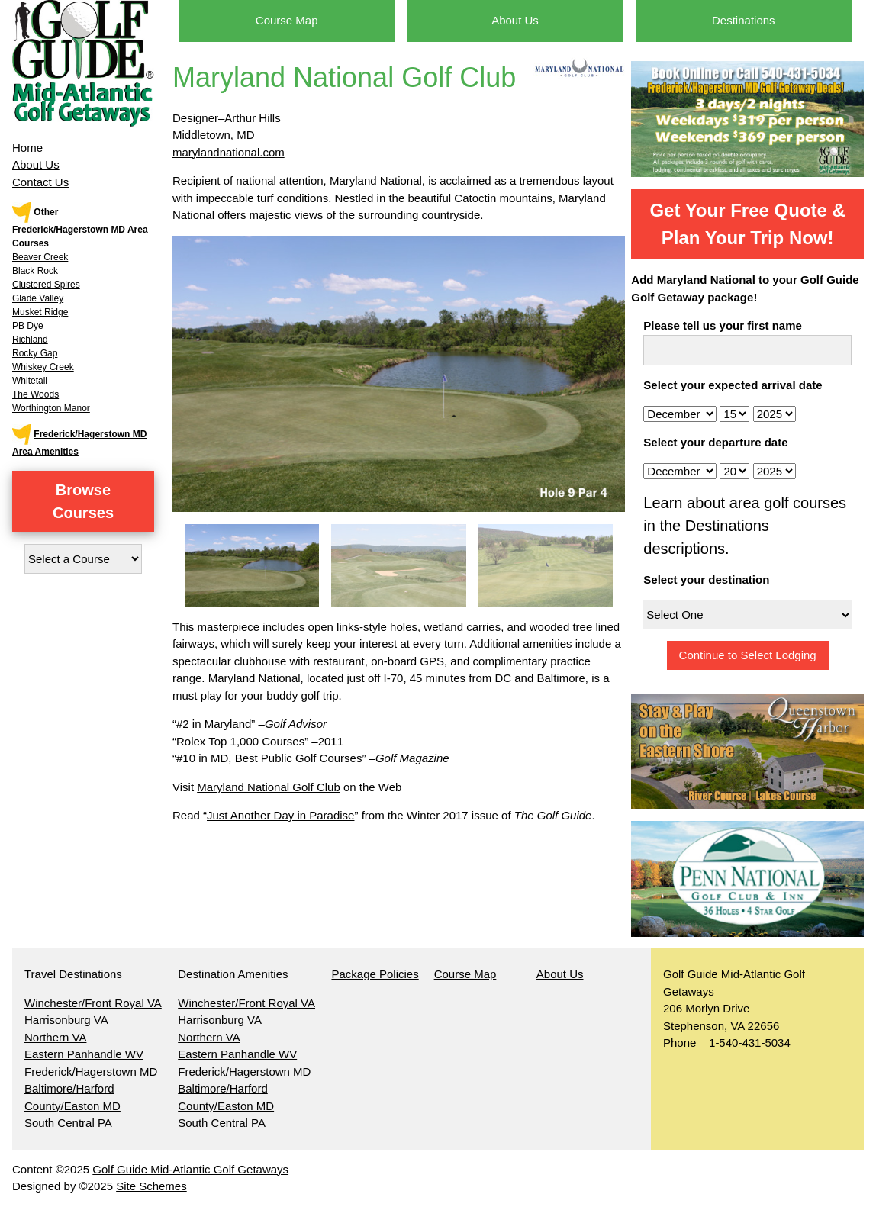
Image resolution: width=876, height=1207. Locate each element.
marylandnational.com (228, 152)
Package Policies (374, 973)
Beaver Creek (40, 257)
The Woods (35, 394)
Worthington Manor (51, 408)
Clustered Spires (46, 284)
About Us (36, 164)
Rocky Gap (34, 353)
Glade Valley (37, 298)
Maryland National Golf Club (268, 787)
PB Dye (27, 325)
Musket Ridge (40, 312)
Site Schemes (151, 1186)
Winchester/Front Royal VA (93, 1002)
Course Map (287, 20)
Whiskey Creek (43, 367)
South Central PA (68, 1122)
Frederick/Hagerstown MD (90, 1071)
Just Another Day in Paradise (280, 815)
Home (27, 147)
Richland (30, 339)
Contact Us (40, 181)
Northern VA (55, 1037)
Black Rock (35, 271)
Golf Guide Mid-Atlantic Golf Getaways (190, 1169)
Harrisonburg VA (66, 1019)
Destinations (743, 20)
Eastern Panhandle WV (83, 1054)
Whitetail (29, 380)
